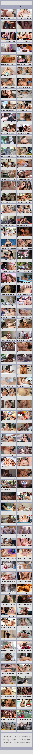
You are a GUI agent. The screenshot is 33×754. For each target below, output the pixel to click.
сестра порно (17, 2)
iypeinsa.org (18, 752)
